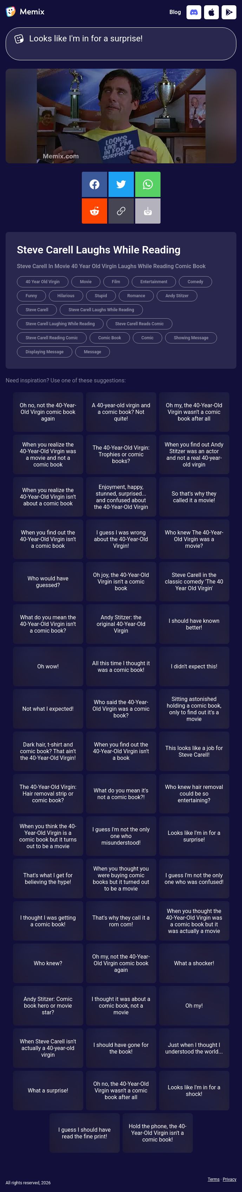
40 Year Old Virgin (43, 281)
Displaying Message (45, 351)
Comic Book (109, 337)
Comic (147, 337)
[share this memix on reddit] (94, 211)
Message (92, 351)
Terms (214, 1179)
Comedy (195, 281)
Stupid (101, 295)
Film (116, 281)
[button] (121, 211)
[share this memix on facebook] (94, 184)
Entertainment (153, 281)
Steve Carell (37, 309)
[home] (25, 12)
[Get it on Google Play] (229, 12)
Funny (31, 295)
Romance (136, 295)
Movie (86, 281)
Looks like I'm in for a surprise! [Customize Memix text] (128, 43)
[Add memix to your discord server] (194, 12)
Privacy (229, 1179)
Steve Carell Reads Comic (139, 323)
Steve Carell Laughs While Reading (101, 309)
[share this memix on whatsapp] (148, 184)
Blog (175, 12)
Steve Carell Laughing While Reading (60, 323)
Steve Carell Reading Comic (52, 337)
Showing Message (191, 337)
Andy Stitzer (177, 295)
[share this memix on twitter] (121, 184)
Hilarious (66, 295)
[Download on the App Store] (211, 12)
